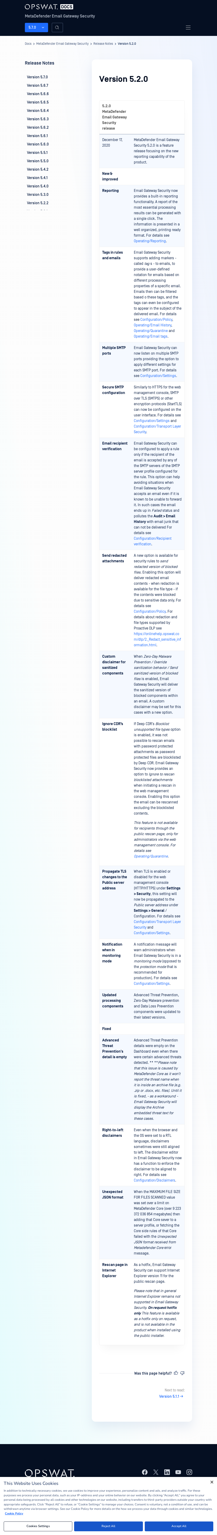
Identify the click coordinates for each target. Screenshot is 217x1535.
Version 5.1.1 (172, 1396)
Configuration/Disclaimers (154, 1180)
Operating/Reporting (150, 241)
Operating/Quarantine (151, 331)
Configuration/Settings (158, 376)
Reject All (108, 1526)
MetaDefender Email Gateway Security (60, 16)
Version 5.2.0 (127, 44)
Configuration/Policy (156, 320)
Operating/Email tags (151, 336)
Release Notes (103, 44)
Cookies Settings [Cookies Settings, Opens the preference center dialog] (38, 1526)
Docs (28, 44)
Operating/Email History (152, 325)
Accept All (178, 1526)
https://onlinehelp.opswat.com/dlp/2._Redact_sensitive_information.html (157, 639)
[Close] (212, 1482)
